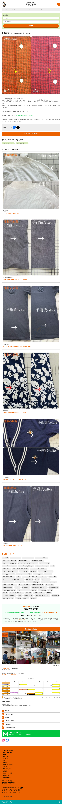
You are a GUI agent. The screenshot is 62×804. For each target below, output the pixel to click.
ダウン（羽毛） (7, 568)
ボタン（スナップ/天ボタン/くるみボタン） (13, 579)
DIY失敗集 (5, 558)
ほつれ (37, 579)
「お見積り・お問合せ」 (22, 620)
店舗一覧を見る (56, 665)
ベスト (18, 576)
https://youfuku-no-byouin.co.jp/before (24, 115)
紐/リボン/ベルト (29, 595)
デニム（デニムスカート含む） (21, 568)
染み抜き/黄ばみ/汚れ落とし (17, 592)
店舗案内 (5, 762)
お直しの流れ (6, 756)
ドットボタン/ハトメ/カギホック (38, 568)
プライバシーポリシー (10, 727)
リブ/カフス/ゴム (21, 582)
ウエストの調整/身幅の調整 (9, 560)
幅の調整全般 (42, 590)
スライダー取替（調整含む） (26, 566)
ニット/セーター (24, 571)
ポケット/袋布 (53, 576)
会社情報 (7, 717)
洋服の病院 (4, 9)
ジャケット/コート (44, 563)
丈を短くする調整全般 (24, 584)
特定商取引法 (8, 724)
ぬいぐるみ (33, 571)
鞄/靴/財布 (33, 598)
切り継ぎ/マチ (26, 587)
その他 (52, 566)
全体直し (17, 587)
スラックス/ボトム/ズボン (42, 566)
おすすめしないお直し (24, 560)
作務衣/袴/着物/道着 (7, 587)
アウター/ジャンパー (28, 558)
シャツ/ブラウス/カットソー (9, 566)
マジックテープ (46, 579)
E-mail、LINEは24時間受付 (9, 674)
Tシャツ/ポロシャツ (15, 558)
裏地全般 (19, 598)
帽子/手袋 (34, 590)
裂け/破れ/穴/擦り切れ (22, 143)
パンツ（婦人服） (38, 574)
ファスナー (48, 574)
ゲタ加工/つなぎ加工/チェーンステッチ (28, 563)
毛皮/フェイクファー (39, 592)
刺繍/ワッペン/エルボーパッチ (39, 587)
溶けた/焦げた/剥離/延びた (9, 595)
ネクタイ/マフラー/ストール (46, 571)
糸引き (20, 595)
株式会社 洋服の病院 (31, 4)
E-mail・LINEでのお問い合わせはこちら (11, 792)
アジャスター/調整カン (41, 558)
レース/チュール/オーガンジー (49, 582)
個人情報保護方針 (7, 777)
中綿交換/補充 (49, 584)
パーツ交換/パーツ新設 (8, 574)
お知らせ (7, 710)
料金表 (4, 754)
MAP (21, 787)
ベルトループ (27, 576)
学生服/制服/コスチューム (9, 590)
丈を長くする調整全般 (38, 584)
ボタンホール (30, 579)
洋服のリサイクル (9, 714)
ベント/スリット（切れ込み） (40, 576)
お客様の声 (5, 758)
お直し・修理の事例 (12, 9)
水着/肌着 (49, 592)
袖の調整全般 (55, 595)
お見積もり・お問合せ (8, 764)
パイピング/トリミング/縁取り (24, 574)
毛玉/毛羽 (29, 592)
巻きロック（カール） (23, 590)
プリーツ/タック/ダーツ (8, 576)
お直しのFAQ (6, 760)
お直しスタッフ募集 (9, 720)
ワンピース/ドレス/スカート (9, 584)
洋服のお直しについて (8, 750)
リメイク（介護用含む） (33, 582)
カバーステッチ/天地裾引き (9, 563)
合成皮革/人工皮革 (54, 587)
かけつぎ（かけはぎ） (21, 9)
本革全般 (5, 592)
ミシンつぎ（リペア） (8, 582)
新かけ (50, 590)
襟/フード (26, 598)
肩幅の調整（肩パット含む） (42, 595)
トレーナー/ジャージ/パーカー (10, 571)
